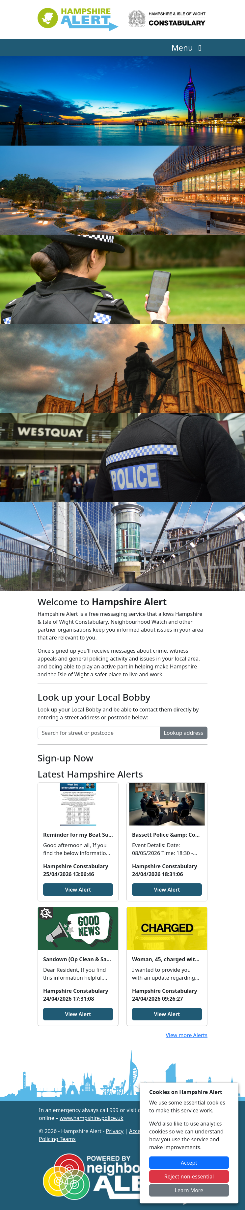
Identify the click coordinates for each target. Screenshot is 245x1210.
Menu (188, 47)
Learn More (189, 1190)
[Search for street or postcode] (99, 733)
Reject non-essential (189, 1176)
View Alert (78, 889)
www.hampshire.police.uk (91, 1118)
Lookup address (183, 732)
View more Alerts (186, 1035)
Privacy (114, 1131)
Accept (189, 1162)
